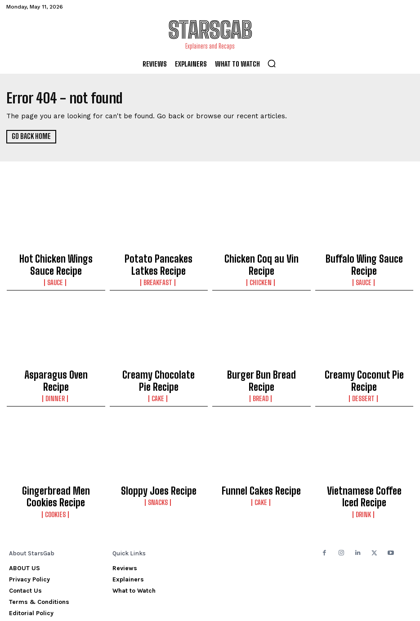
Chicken (261, 267)
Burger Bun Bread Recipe (261, 366)
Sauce (56, 275)
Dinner (56, 375)
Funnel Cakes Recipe (261, 465)
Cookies (56, 482)
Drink (364, 482)
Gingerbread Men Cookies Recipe (56, 469)
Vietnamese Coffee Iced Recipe (364, 469)
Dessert (364, 375)
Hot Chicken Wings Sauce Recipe (55, 262)
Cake (159, 375)
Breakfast (158, 275)
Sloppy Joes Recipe (158, 465)
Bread (261, 375)
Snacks (158, 474)
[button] (272, 63)
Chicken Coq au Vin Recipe (261, 258)
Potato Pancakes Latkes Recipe (159, 262)
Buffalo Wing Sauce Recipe (364, 258)
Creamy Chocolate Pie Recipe (159, 366)
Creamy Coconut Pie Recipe (364, 366)
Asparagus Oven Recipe (56, 366)
